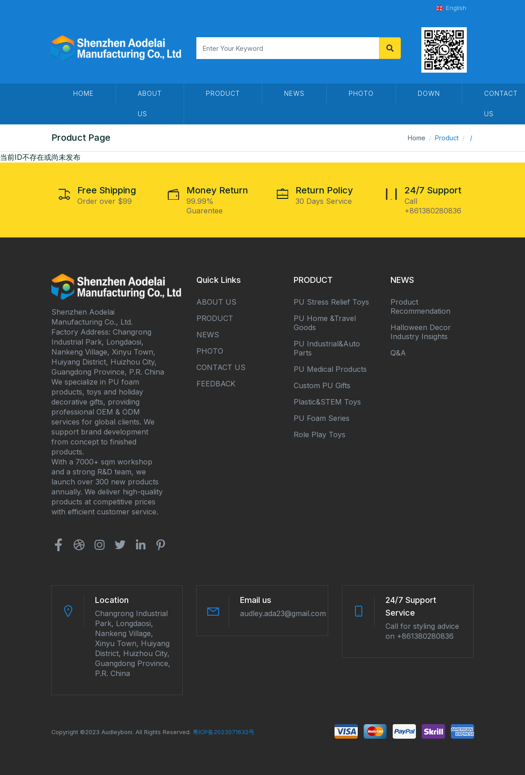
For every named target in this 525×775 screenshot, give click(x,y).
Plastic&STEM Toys (327, 401)
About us (150, 103)
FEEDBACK (215, 383)
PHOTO (361, 93)
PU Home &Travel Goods (325, 323)
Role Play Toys (319, 434)
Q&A (398, 352)
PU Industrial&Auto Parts (327, 348)
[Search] (287, 48)
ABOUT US (216, 301)
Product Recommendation (420, 306)
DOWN (429, 93)
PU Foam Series (322, 418)
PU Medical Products (330, 369)
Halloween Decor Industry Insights (420, 332)
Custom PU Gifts (322, 385)
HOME (83, 93)
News (294, 93)
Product (223, 93)
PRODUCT (214, 318)
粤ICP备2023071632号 (224, 732)
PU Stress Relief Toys (331, 301)
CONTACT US (220, 367)
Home (416, 138)
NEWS (207, 334)
